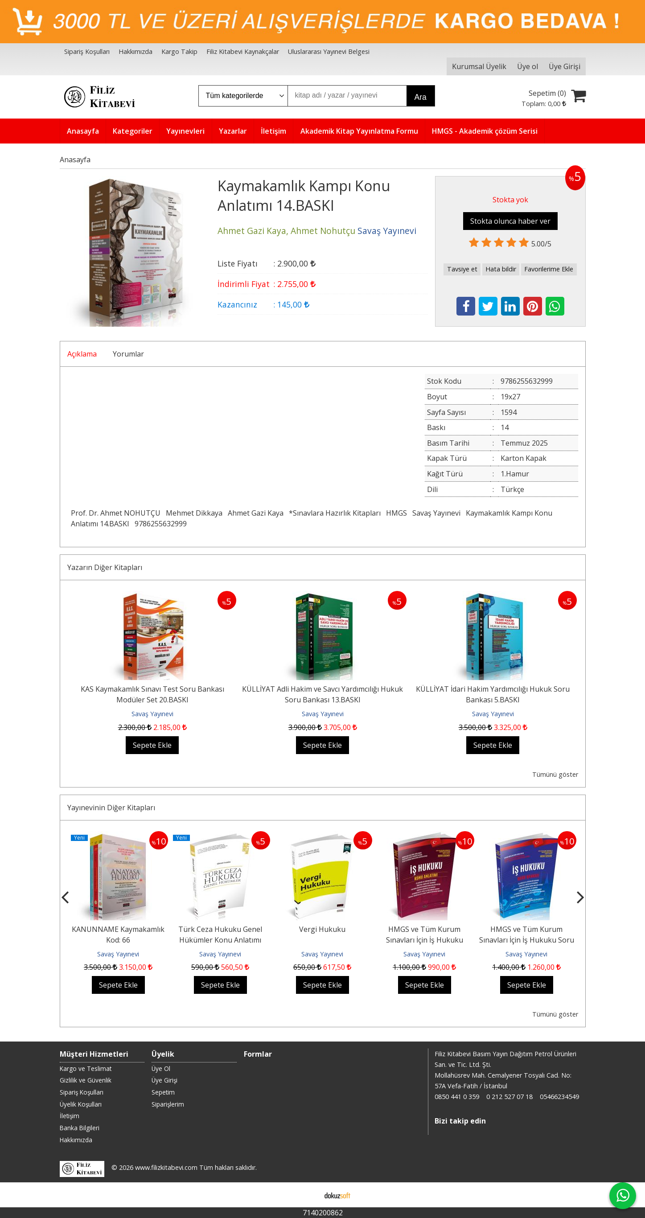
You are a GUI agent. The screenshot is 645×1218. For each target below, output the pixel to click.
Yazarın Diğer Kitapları (104, 567)
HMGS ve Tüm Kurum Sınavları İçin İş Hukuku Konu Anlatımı (424, 940)
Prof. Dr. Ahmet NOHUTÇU (115, 513)
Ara (421, 97)
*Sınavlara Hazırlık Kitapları (335, 513)
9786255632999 (161, 524)
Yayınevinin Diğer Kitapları (111, 807)
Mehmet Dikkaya (194, 513)
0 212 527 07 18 (509, 1096)
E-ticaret (308, 1195)
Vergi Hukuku (322, 929)
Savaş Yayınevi (436, 513)
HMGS (396, 513)
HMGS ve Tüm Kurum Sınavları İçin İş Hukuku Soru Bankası (526, 940)
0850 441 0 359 (457, 1096)
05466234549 (559, 1096)
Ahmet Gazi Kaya (255, 513)
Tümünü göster (555, 774)
